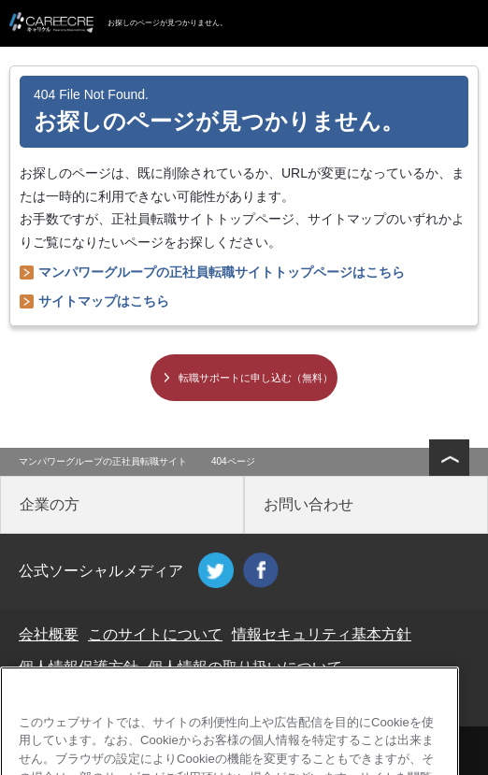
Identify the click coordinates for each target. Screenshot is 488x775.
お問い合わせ (308, 504)
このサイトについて (155, 634)
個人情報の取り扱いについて (245, 667)
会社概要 (49, 634)
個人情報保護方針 (78, 667)
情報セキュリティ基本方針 (321, 634)
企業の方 (49, 504)
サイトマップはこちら (103, 301)
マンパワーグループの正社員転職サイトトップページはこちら (221, 272)
